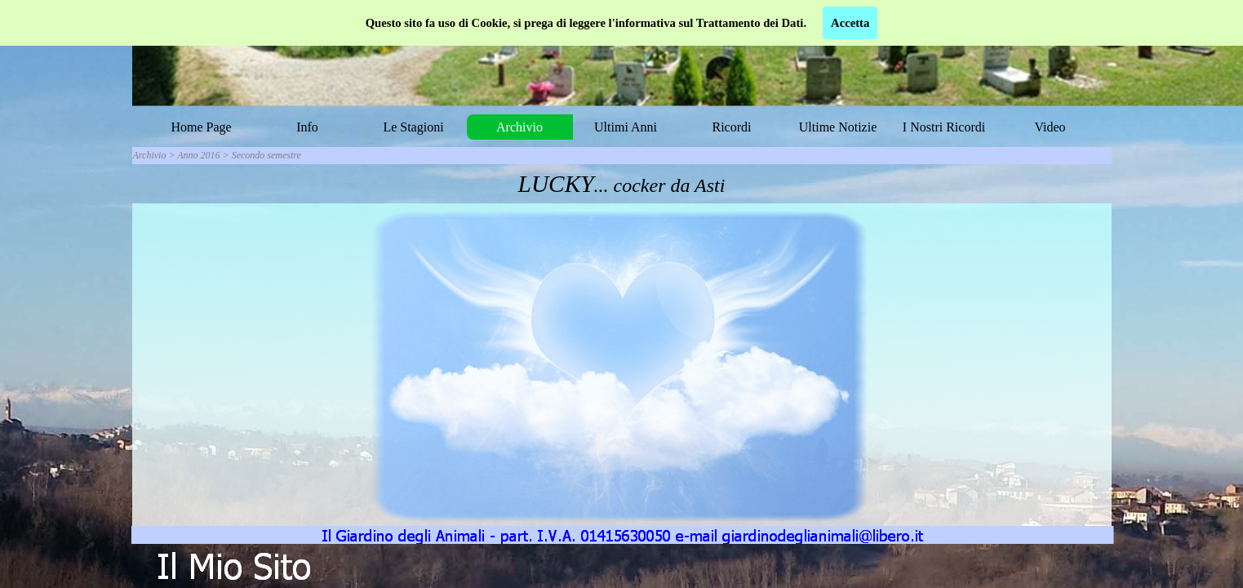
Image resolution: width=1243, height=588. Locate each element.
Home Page (201, 127)
